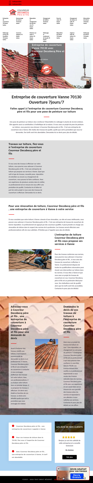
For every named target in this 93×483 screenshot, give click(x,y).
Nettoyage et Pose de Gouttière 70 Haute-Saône (5, 36)
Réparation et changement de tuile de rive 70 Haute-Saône (33, 23)
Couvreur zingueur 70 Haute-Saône (19, 35)
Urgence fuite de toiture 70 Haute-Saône (72, 36)
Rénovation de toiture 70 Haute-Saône (86, 21)
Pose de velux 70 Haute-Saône (59, 21)
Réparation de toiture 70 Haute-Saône (60, 35)
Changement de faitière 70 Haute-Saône (46, 21)
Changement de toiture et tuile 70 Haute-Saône (73, 22)
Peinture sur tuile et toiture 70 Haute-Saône (33, 36)
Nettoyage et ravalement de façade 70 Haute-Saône (46, 37)
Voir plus (69, 457)
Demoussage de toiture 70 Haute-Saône (19, 21)
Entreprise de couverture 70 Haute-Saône (6, 22)
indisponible (15, 4)
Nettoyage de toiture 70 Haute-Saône (86, 35)
